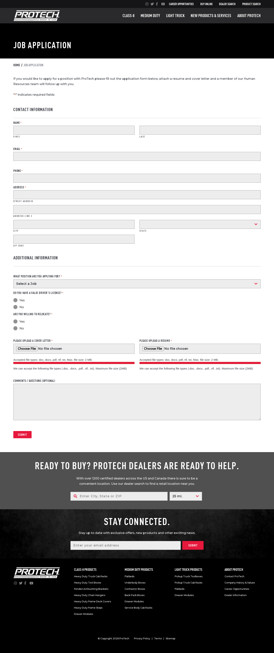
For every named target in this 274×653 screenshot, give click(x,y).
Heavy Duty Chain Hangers (89, 595)
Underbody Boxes (135, 582)
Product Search (251, 4)
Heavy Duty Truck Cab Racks (90, 576)
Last (142, 136)
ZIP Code (18, 245)
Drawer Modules (83, 614)
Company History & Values (240, 582)
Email (17, 148)
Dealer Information (236, 595)
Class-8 (129, 15)
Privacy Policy (142, 638)
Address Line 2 (23, 216)
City (16, 230)
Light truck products (188, 570)
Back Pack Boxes (134, 595)
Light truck (175, 15)
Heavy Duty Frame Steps (88, 607)
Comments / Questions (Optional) (34, 380)
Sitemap (170, 638)
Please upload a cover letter (32, 340)
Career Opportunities (181, 4)
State (143, 230)
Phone (18, 170)
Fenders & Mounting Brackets (91, 588)
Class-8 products (85, 570)
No (21, 307)
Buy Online (206, 4)
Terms (158, 638)
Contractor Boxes (135, 588)
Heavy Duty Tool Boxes (87, 582)
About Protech (249, 15)
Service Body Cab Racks (138, 607)
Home (16, 65)
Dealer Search (227, 4)
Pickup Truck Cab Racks (188, 582)
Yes (22, 300)
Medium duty (150, 15)
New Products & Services (211, 15)
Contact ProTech (234, 576)
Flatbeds (129, 576)
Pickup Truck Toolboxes (188, 576)
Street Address (23, 201)
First (16, 136)
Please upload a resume (155, 340)
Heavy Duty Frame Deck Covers (92, 601)
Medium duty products (139, 570)
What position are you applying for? (37, 276)
